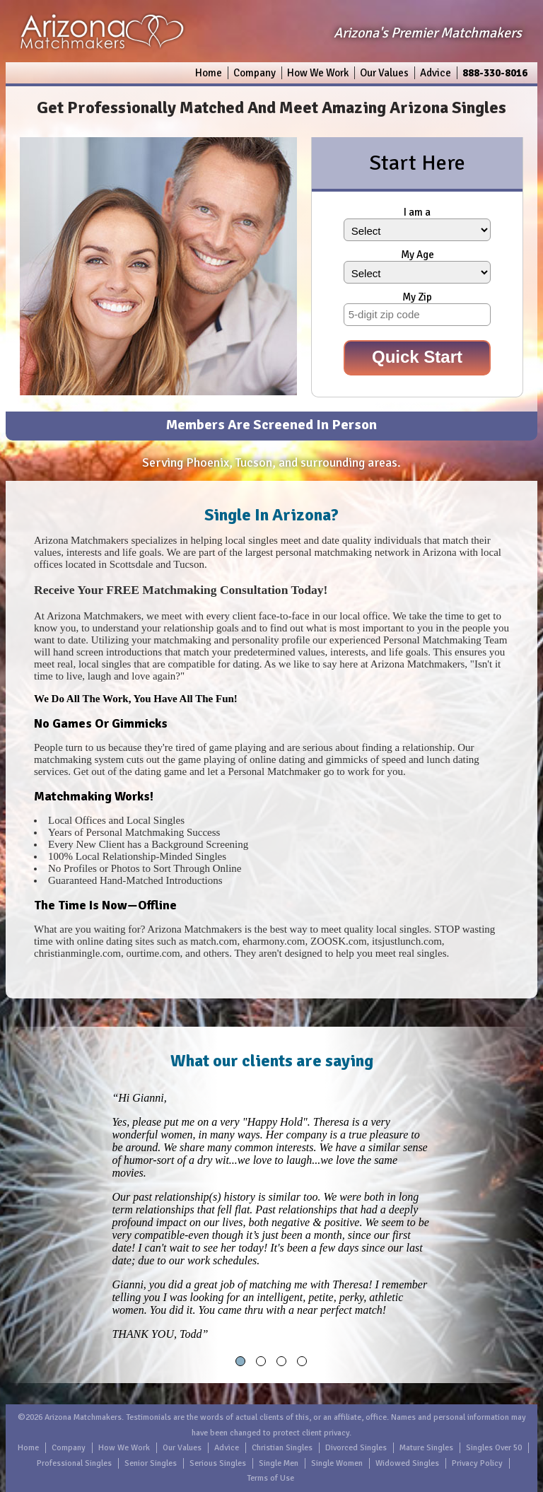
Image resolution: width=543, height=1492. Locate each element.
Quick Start (417, 356)
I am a (417, 212)
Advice (435, 72)
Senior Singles (150, 1463)
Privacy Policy (477, 1463)
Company (254, 72)
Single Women (337, 1463)
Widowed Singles (407, 1463)
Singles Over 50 (494, 1448)
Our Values (384, 72)
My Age (417, 254)
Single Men (278, 1463)
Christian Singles (282, 1448)
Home (208, 72)
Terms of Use (270, 1478)
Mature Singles (426, 1448)
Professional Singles (74, 1463)
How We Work (318, 72)
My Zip (417, 297)
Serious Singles (217, 1463)
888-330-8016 (494, 72)
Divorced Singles (356, 1448)
